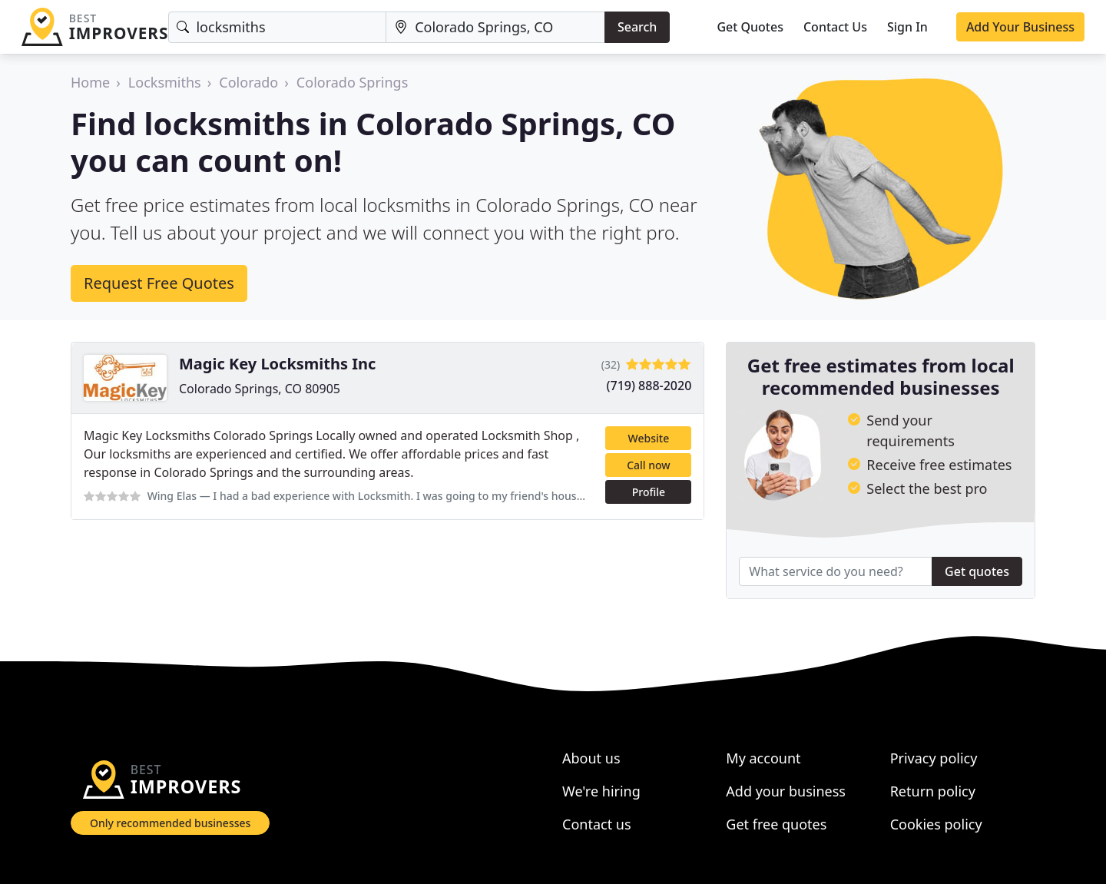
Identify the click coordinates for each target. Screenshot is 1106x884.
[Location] (495, 27)
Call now (648, 465)
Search (637, 26)
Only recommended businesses (170, 823)
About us (591, 758)
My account (763, 758)
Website (649, 438)
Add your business (786, 791)
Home (90, 82)
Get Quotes (750, 26)
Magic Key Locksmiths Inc (277, 363)
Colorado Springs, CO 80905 (259, 388)
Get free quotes (776, 824)
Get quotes (977, 571)
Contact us (596, 824)
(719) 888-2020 (649, 385)
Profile (648, 492)
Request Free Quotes (159, 283)
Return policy (932, 791)
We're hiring (601, 791)
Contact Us (835, 26)
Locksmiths (164, 82)
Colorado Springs (352, 82)
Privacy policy (934, 758)
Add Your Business (1020, 26)
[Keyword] (277, 27)
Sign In (907, 26)
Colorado (248, 82)
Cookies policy (936, 824)
